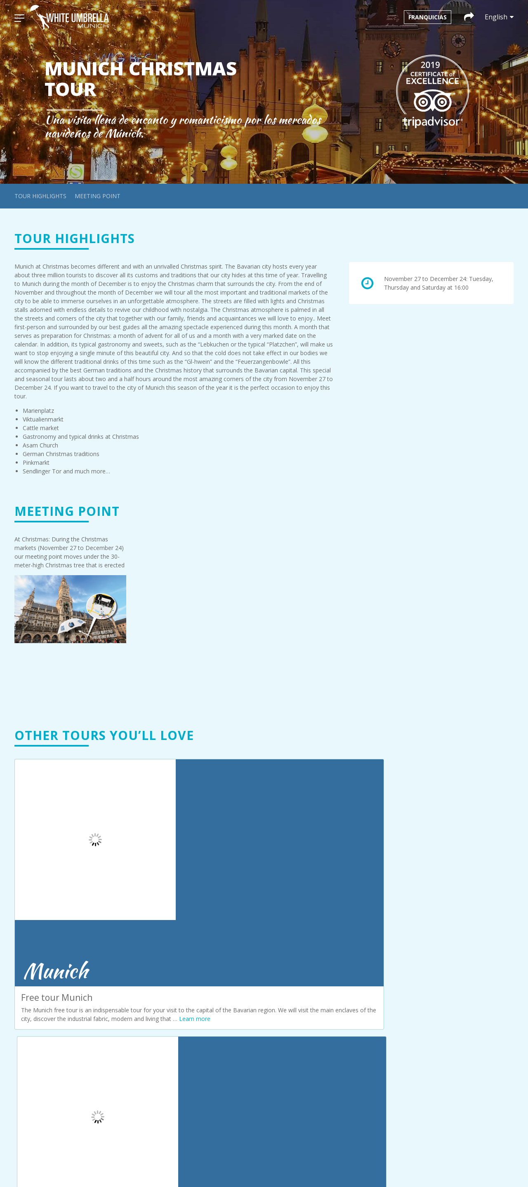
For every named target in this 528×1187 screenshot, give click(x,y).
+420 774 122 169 (448, 1037)
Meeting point (97, 196)
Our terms (157, 1075)
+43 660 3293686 (307, 1017)
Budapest (156, 978)
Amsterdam (159, 970)
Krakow (154, 996)
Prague (153, 1021)
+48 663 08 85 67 (307, 1098)
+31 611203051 (305, 977)
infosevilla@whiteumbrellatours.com (462, 1069)
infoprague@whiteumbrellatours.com (463, 1023)
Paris (150, 1013)
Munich (153, 1004)
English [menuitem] (301, 1166)
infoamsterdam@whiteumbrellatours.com (328, 968)
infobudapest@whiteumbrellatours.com (325, 1008)
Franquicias (427, 17)
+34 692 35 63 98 (307, 1057)
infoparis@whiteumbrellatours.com (460, 991)
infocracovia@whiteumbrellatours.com (324, 1089)
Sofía (150, 1039)
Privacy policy (161, 1066)
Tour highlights (40, 196)
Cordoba (155, 987)
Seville (152, 1030)
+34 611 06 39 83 (448, 1078)
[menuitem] (245, 1165)
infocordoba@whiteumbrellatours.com (324, 1049)
